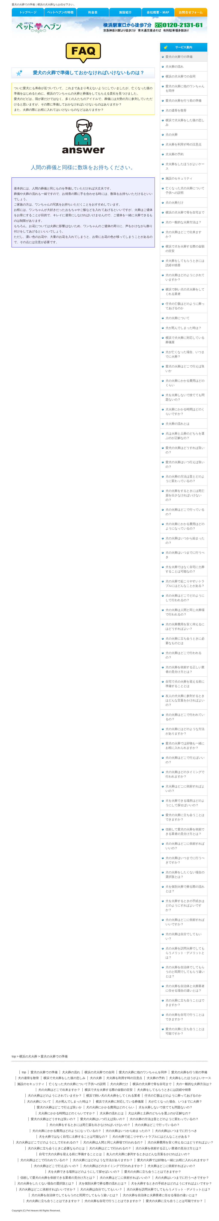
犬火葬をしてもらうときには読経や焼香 (185, 263)
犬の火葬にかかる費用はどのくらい (185, 383)
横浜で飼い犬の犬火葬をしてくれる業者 (185, 292)
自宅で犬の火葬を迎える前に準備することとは (185, 684)
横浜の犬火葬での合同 (180, 76)
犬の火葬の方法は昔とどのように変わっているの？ (185, 479)
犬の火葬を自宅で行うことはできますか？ (185, 1017)
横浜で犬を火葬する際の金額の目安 (185, 249)
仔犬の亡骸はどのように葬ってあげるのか (185, 306)
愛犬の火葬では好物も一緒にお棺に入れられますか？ (185, 745)
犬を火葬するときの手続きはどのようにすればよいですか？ (185, 905)
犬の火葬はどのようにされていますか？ (185, 277)
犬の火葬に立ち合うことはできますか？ (185, 1003)
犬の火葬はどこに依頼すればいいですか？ (185, 922)
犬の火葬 (172, 134)
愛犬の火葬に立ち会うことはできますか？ (185, 817)
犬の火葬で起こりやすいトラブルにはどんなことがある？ (185, 583)
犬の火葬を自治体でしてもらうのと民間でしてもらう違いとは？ (185, 972)
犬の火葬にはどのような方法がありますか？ (185, 731)
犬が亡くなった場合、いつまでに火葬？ (185, 354)
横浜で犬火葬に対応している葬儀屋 (185, 340)
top (24, 1072)
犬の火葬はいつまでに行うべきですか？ (185, 860)
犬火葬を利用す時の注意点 (183, 144)
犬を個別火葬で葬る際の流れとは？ (185, 889)
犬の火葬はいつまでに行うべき (185, 555)
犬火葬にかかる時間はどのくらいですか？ (185, 411)
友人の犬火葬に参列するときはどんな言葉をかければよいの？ (185, 700)
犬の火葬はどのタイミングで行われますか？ (185, 774)
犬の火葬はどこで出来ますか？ (183, 234)
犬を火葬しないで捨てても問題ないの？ (185, 397)
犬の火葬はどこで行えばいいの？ (185, 760)
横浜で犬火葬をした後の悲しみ (185, 122)
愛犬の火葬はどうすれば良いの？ (185, 450)
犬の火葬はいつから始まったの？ (185, 540)
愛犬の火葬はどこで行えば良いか (185, 369)
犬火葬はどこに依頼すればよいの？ (185, 788)
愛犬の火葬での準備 (179, 56)
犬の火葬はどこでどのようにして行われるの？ (185, 598)
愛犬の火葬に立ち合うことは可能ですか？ (185, 1031)
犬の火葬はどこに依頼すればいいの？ (185, 846)
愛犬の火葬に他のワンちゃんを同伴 (185, 88)
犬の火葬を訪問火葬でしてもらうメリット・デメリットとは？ (185, 953)
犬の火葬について (177, 318)
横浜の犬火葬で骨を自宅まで (185, 212)
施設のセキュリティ (179, 178)
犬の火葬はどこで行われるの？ (183, 655)
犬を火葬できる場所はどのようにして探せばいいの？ (185, 803)
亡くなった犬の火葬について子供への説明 (185, 190)
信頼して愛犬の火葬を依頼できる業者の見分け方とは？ (185, 831)
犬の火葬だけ (174, 202)
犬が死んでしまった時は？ (183, 328)
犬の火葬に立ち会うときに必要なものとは (185, 641)
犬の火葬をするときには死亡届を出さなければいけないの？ (185, 495)
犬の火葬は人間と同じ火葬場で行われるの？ (185, 612)
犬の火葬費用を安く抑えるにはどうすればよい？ (185, 626)
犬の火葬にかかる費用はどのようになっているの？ (185, 526)
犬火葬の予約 (174, 154)
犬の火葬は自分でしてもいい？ (183, 936)
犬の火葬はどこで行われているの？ (185, 717)
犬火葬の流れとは (177, 423)
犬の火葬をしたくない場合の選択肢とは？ (185, 874)
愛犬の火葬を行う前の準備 (183, 100)
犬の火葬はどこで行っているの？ (185, 512)
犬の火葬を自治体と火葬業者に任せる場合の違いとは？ (185, 988)
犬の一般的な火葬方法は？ (183, 222)
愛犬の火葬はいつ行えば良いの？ (185, 464)
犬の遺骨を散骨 (176, 110)
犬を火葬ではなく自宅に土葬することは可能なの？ (185, 569)
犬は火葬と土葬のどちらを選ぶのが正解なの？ (185, 436)
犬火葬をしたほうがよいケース (185, 166)
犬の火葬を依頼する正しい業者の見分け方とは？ (185, 669)
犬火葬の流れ (174, 66)
